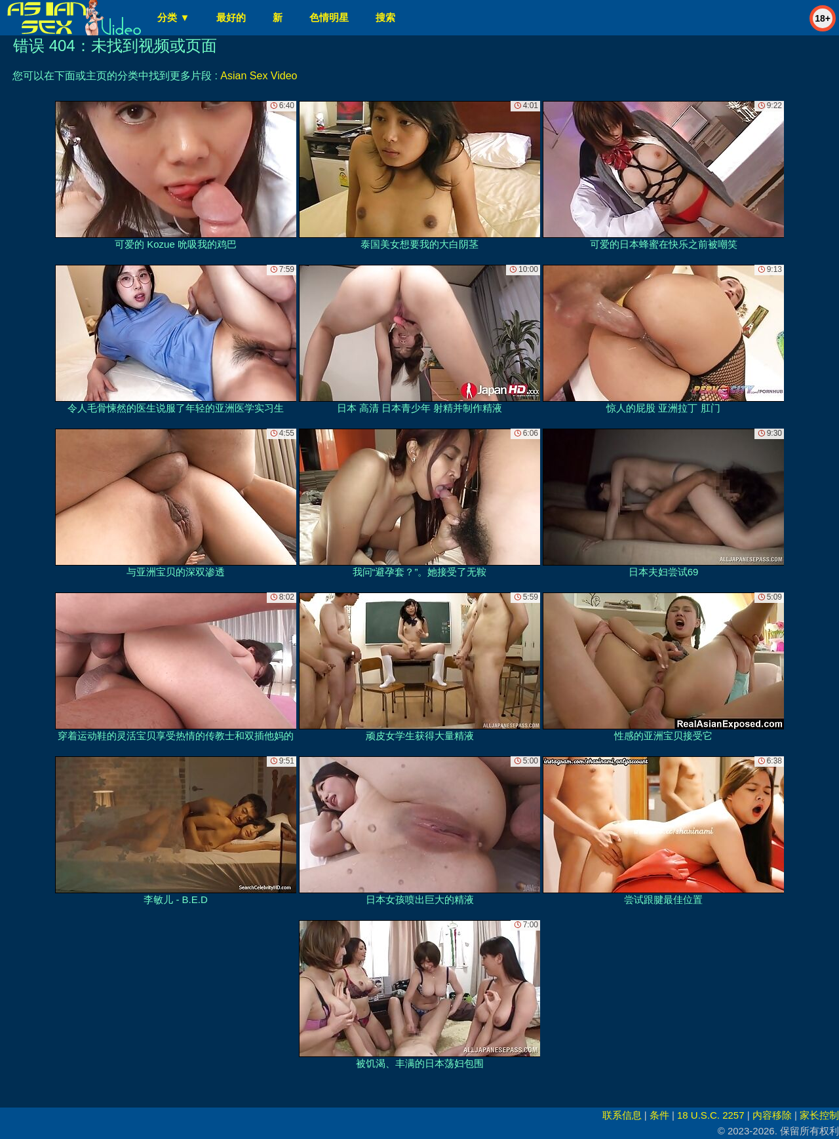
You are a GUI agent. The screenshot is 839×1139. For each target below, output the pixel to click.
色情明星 (329, 17)
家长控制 (819, 1115)
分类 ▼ (173, 17)
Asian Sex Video (258, 75)
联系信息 (622, 1115)
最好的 (231, 17)
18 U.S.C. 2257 (711, 1115)
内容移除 (772, 1115)
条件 (659, 1115)
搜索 (385, 17)
